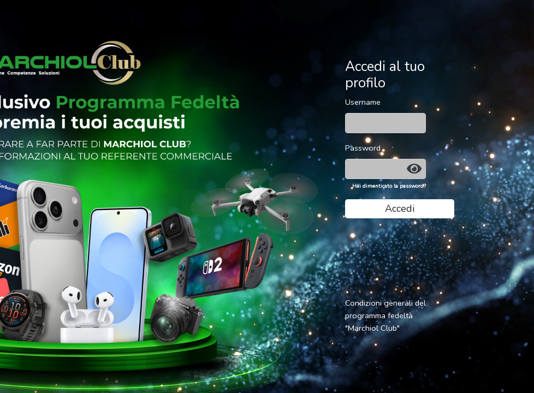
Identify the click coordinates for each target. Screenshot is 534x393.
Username (363, 102)
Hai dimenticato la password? (389, 186)
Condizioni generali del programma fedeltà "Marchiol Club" (385, 315)
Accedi (399, 208)
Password (363, 147)
